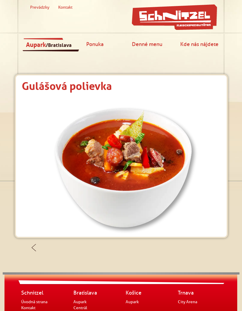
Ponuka (95, 44)
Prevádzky (39, 7)
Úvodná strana (34, 301)
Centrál (80, 307)
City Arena (187, 301)
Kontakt (65, 7)
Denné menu (147, 44)
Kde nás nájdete (199, 44)
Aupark (49, 45)
